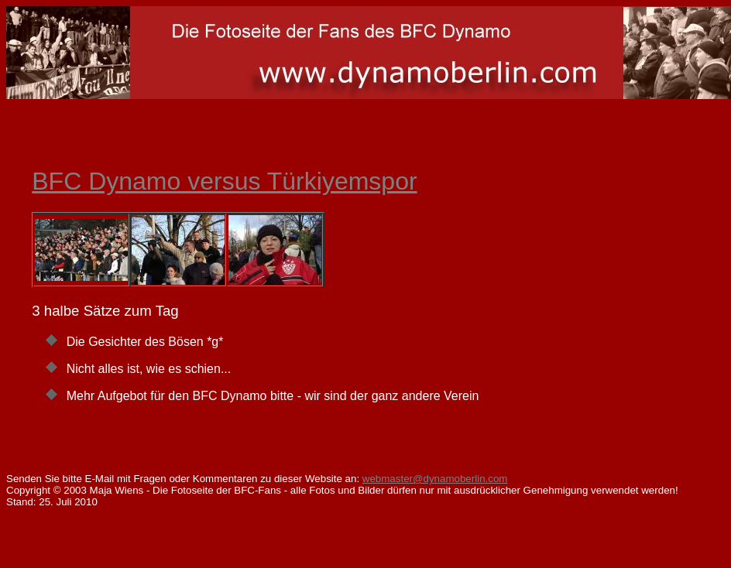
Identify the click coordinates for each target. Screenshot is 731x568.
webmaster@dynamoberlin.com (435, 478)
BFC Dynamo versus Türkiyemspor (224, 181)
